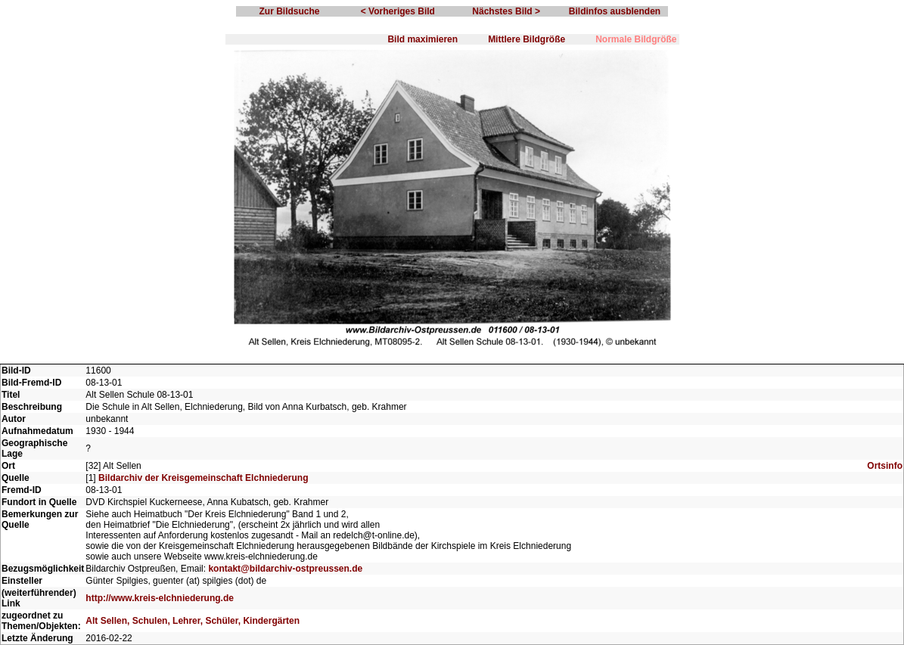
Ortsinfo (884, 465)
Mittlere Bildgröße (526, 39)
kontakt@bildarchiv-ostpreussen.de (285, 568)
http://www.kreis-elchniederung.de (159, 598)
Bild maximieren (422, 39)
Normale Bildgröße (635, 39)
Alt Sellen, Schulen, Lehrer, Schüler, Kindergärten (192, 621)
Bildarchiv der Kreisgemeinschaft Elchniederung (203, 478)
